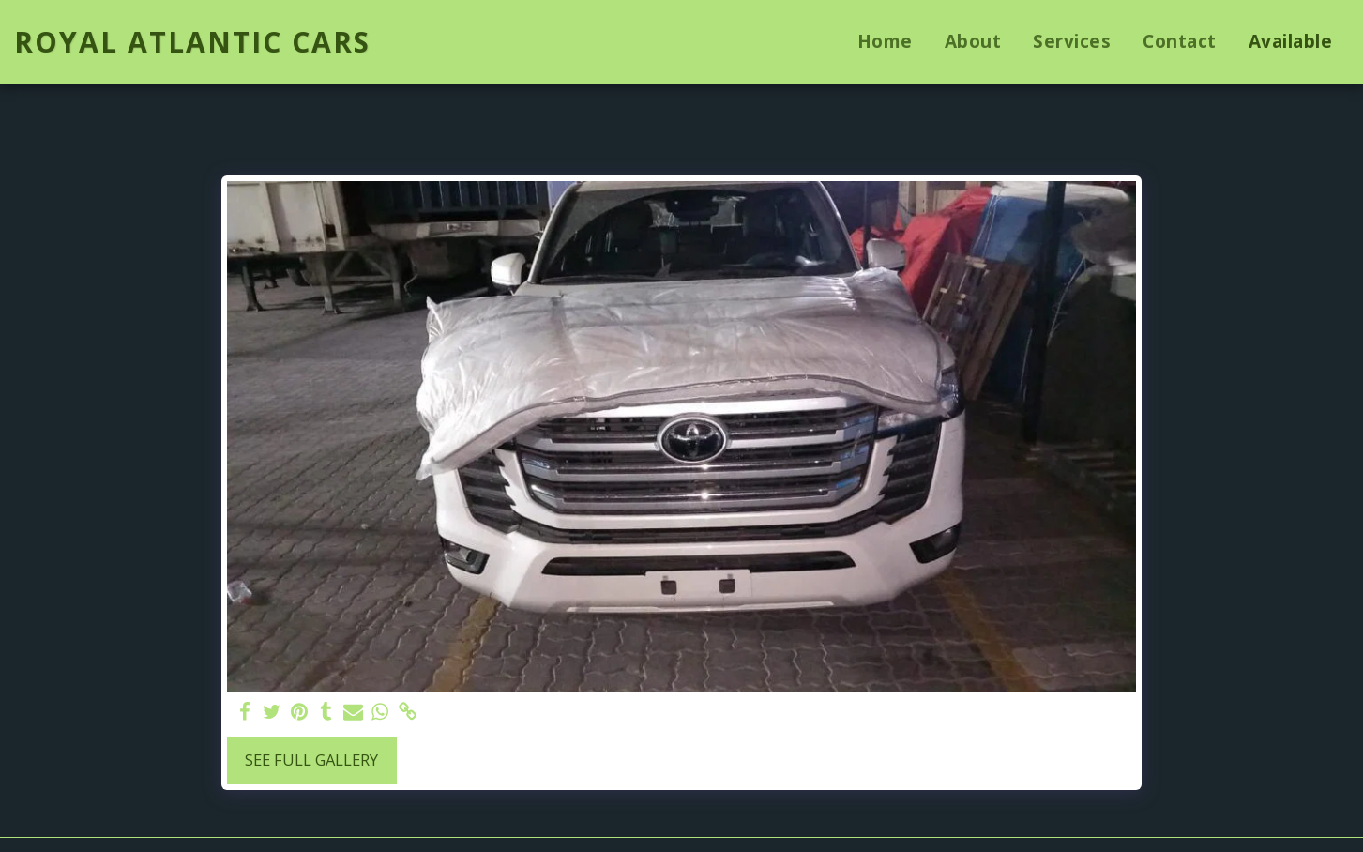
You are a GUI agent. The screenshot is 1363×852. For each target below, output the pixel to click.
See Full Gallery (311, 759)
